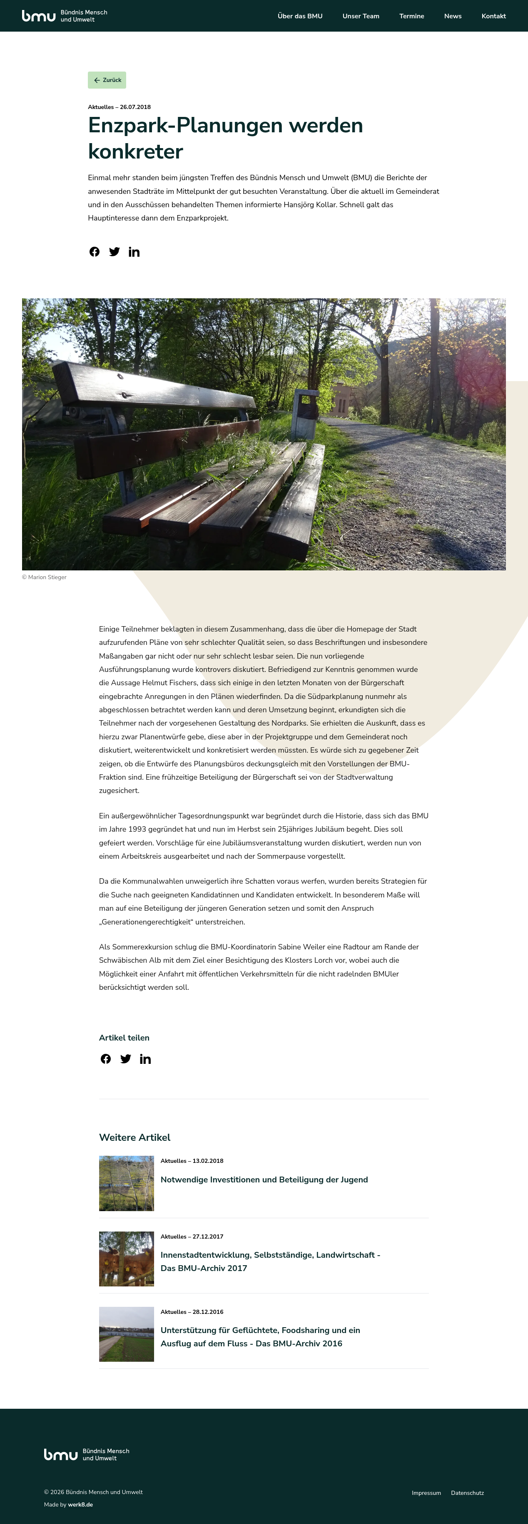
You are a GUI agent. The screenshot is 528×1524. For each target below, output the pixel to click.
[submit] (107, 80)
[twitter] (114, 251)
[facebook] (94, 251)
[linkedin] (134, 251)
